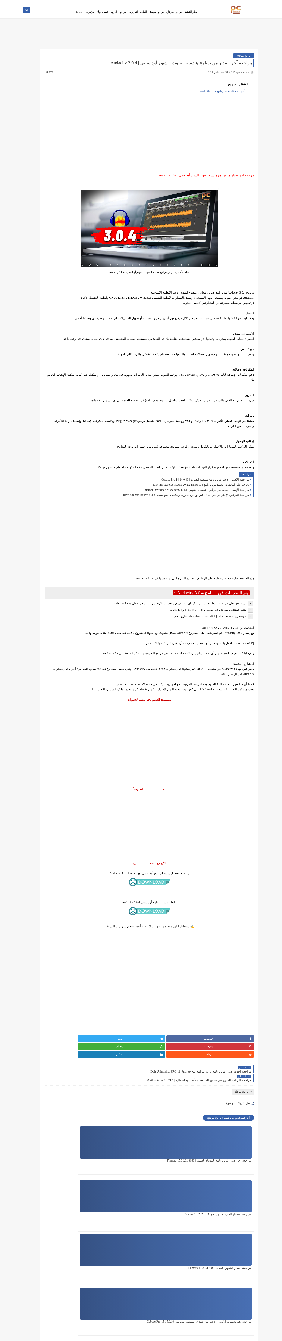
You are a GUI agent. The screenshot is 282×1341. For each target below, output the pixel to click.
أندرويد (133, 17)
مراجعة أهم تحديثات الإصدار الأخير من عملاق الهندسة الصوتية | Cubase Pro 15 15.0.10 (230, 1236)
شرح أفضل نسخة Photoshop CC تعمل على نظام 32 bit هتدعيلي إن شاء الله (47, 423)
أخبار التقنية (191, 17)
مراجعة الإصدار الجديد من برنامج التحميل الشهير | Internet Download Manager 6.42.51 (196, 524)
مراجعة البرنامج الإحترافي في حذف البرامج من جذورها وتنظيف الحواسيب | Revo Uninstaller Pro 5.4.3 (186, 529)
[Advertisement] (176, 138)
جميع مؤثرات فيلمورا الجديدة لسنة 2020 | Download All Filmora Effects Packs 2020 (49, 272)
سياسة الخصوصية (218, 3)
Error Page (179, 3)
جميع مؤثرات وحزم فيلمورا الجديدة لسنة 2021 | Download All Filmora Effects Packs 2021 (48, 380)
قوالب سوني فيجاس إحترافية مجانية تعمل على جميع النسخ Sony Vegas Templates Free (49, 315)
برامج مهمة (157, 17)
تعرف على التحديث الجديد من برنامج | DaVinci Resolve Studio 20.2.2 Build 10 (201, 519)
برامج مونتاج (174, 17)
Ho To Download (197, 3)
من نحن (167, 3)
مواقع (123, 17)
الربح (114, 17)
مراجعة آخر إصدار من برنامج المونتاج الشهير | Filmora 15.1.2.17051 (128, 1236)
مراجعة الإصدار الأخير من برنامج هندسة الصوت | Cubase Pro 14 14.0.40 (205, 514)
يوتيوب (90, 17)
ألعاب (143, 17)
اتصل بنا (234, 3)
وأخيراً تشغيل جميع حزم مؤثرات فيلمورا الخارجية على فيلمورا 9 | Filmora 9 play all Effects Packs (47, 293)
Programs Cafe (215, 1335)
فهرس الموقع (248, 3)
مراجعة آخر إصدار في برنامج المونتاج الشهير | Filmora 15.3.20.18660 (234, 1183)
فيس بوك (103, 17)
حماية (79, 17)
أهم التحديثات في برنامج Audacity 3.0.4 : (221, 100)
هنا (75, 64)
